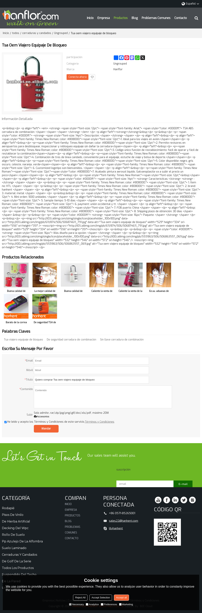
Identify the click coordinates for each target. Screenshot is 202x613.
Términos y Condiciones (99, 422)
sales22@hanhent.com (123, 521)
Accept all (121, 597)
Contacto (180, 18)
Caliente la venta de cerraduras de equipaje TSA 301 (101, 292)
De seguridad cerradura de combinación (71, 339)
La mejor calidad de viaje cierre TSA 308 (45, 292)
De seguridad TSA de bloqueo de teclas (45, 323)
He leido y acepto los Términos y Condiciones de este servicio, (59, 422)
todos (15, 33)
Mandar (46, 428)
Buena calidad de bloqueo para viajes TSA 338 (16, 292)
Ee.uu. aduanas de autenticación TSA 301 (159, 292)
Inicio (90, 18)
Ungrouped (61, 33)
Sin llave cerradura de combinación (122, 339)
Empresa (103, 18)
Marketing (126, 604)
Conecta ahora (77, 77)
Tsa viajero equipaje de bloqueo (23, 339)
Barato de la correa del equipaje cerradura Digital (16, 323)
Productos (121, 18)
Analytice (92, 604)
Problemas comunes (156, 18)
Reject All (80, 597)
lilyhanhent (116, 528)
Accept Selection (100, 597)
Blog (135, 18)
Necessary (76, 604)
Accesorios (41, 416)
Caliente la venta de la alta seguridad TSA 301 (130, 292)
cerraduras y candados (36, 33)
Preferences (109, 604)
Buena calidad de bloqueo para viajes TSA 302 (73, 292)
